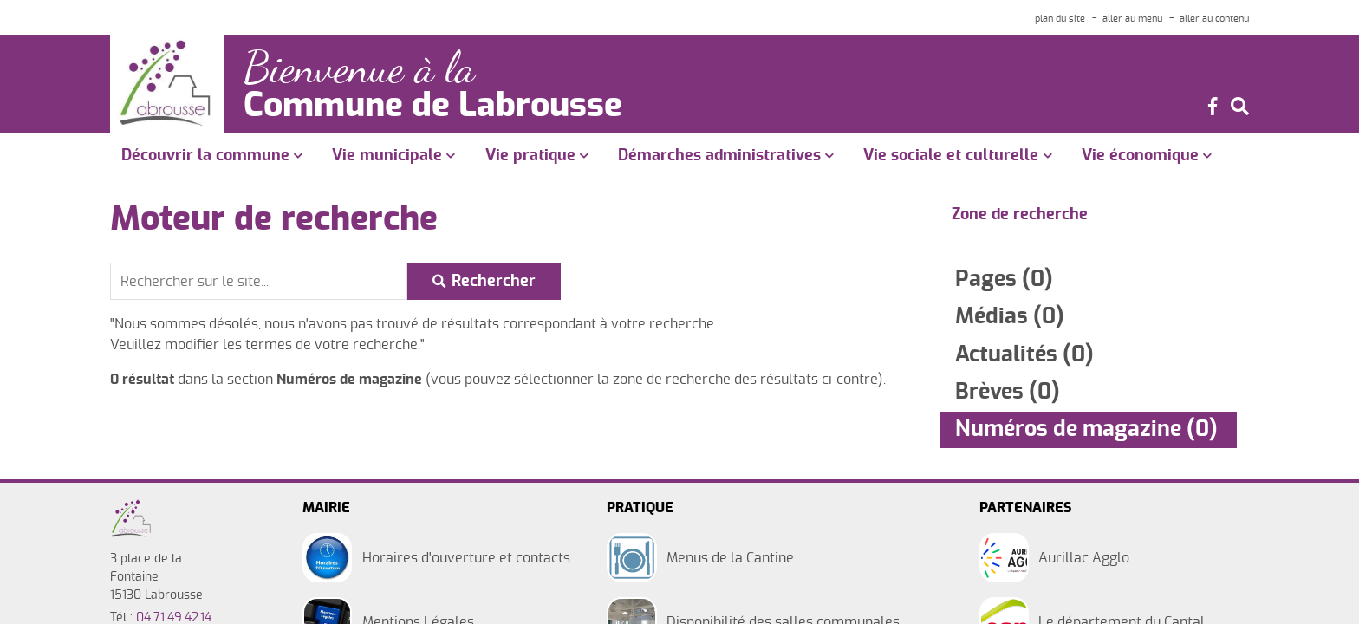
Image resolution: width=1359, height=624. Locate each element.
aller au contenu (1214, 18)
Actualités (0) (1024, 355)
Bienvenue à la (359, 68)
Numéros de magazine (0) (1086, 429)
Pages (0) (1004, 279)
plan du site (1060, 18)
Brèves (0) (1007, 392)
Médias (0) (1009, 317)
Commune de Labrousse (433, 106)
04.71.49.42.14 (173, 618)
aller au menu (1132, 18)
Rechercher (494, 281)
